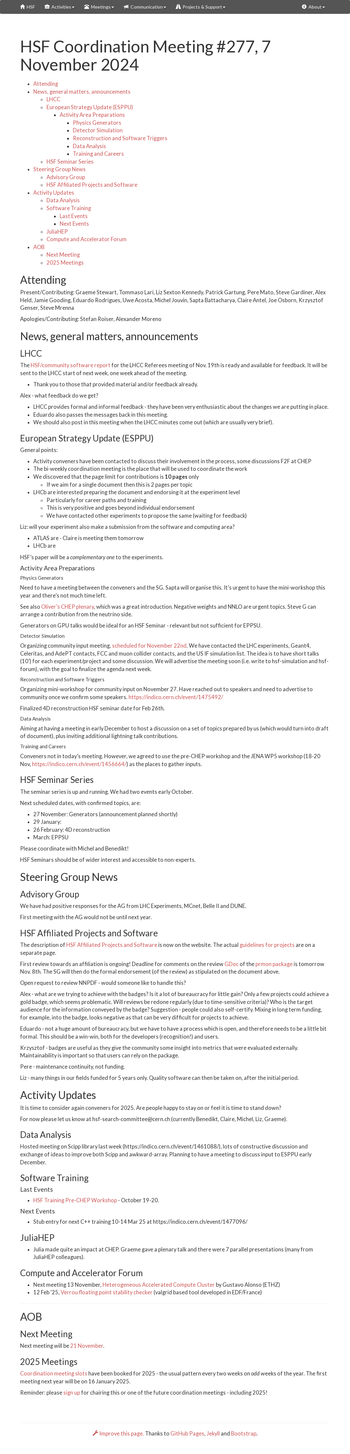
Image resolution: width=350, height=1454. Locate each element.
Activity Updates (53, 192)
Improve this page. (119, 1433)
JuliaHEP (57, 231)
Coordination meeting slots (53, 1373)
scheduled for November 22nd (149, 645)
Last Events (74, 216)
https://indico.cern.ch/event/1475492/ (176, 697)
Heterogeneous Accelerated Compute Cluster (158, 1284)
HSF (27, 7)
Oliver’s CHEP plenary (67, 606)
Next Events (74, 223)
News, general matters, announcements (82, 91)
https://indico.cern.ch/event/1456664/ (79, 764)
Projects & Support (200, 7)
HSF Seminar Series (70, 161)
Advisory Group (65, 177)
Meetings (99, 7)
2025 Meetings (65, 262)
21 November (86, 1345)
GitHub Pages (187, 1433)
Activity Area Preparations (92, 115)
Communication (145, 7)
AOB (38, 247)
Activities (59, 7)
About (313, 7)
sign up (71, 1392)
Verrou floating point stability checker (107, 1292)
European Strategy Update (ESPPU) (89, 107)
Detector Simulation (98, 130)
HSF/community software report (70, 365)
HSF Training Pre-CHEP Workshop (75, 1200)
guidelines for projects (267, 945)
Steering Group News (59, 169)
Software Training (68, 208)
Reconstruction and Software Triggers (120, 138)
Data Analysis (89, 146)
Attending (45, 84)
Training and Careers (98, 153)
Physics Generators (97, 122)
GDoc (231, 964)
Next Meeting (63, 254)
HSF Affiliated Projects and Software (91, 184)
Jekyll (213, 1433)
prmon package (274, 964)
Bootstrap (243, 1433)
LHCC (53, 99)
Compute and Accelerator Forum (86, 239)
